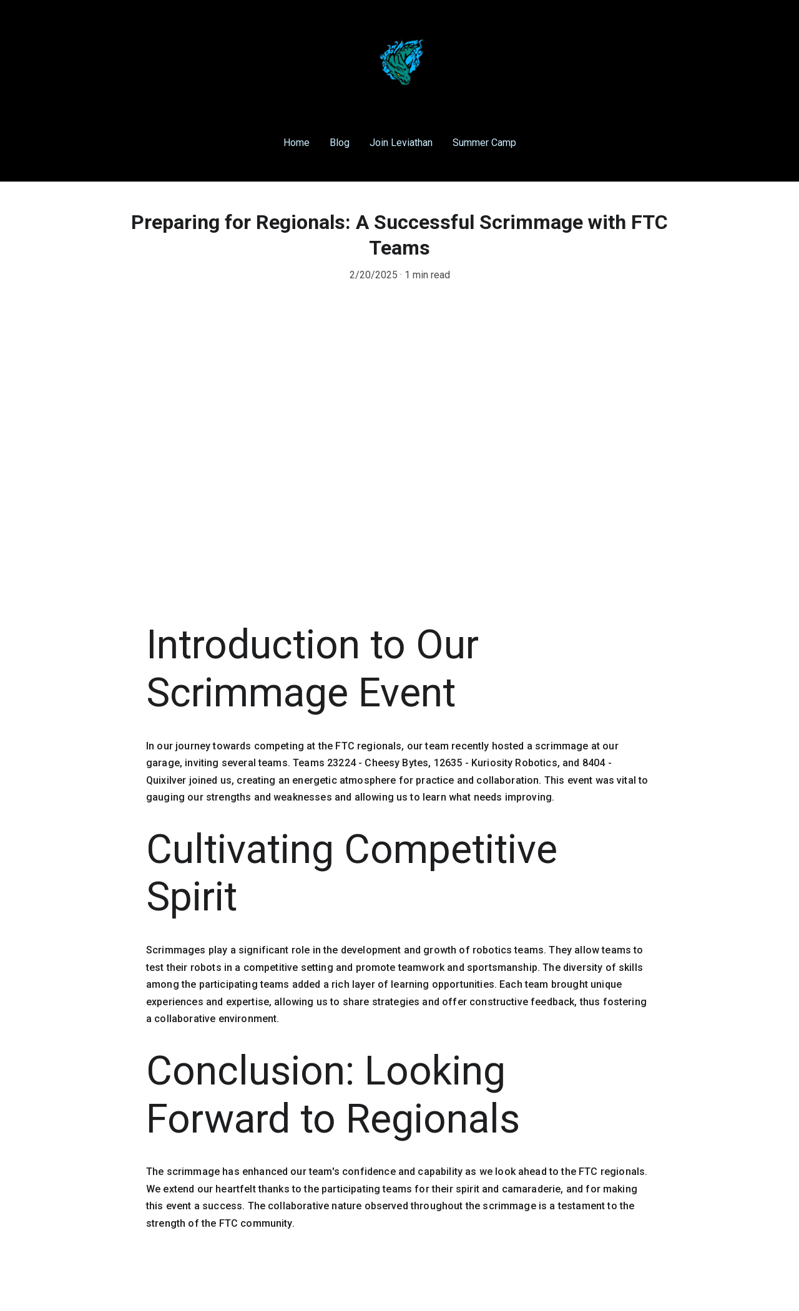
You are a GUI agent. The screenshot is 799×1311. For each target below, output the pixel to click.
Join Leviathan (401, 143)
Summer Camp (484, 143)
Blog (340, 143)
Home (296, 143)
